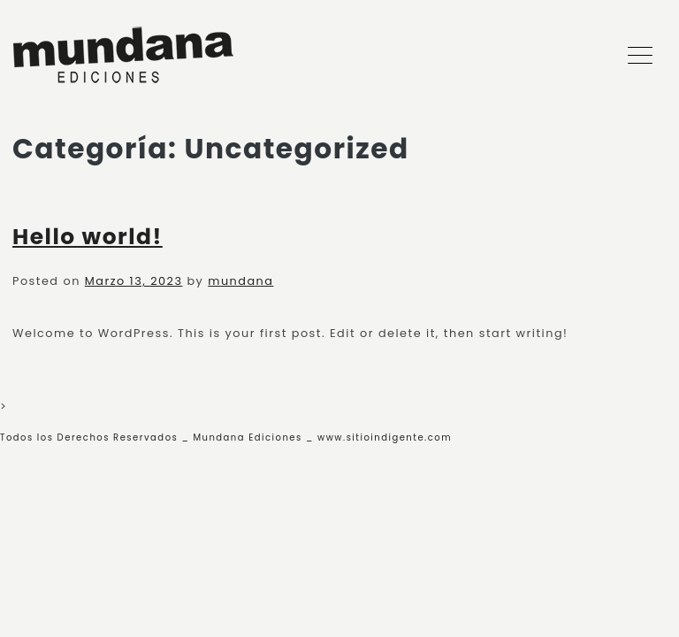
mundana (240, 280)
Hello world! (87, 236)
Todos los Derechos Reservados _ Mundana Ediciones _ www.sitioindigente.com (226, 437)
